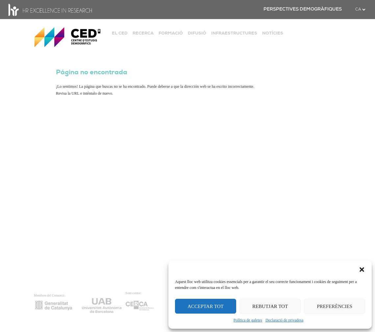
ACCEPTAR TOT (206, 306)
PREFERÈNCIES (334, 306)
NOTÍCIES (272, 33)
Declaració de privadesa (284, 320)
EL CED (120, 33)
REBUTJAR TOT (270, 306)
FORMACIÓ (171, 33)
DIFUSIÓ (197, 33)
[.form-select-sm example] (360, 9)
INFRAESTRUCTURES (234, 33)
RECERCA (143, 33)
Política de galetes (248, 320)
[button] (362, 269)
